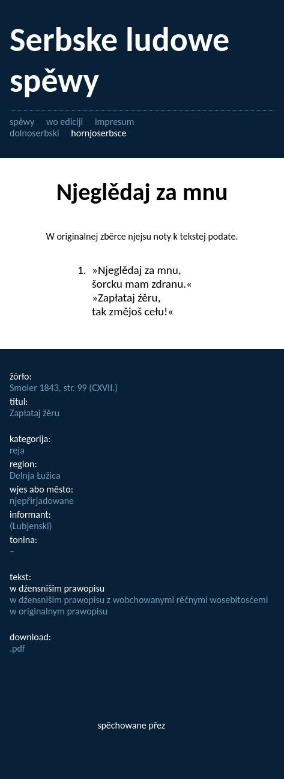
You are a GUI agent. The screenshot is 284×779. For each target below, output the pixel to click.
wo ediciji (64, 121)
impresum (114, 121)
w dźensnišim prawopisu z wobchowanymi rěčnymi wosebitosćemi (139, 599)
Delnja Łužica (35, 475)
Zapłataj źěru (34, 413)
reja (17, 450)
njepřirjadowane (42, 500)
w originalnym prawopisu (58, 611)
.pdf (17, 648)
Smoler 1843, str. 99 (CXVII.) (64, 387)
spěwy (22, 121)
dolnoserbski (34, 133)
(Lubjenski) (31, 526)
